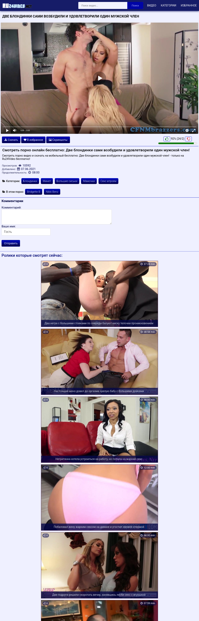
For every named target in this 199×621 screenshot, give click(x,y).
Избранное (189, 5)
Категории (168, 5)
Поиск (135, 5)
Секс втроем (108, 181)
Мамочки (89, 181)
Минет (47, 181)
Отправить (10, 243)
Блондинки (30, 181)
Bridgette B (33, 191)
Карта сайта (8, 613)
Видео (151, 5)
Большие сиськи (67, 181)
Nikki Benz (52, 191)
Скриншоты (58, 139)
